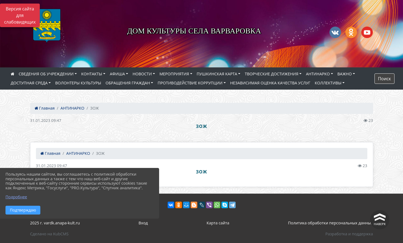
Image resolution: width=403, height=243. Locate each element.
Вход (143, 222)
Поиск (384, 79)
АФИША (117, 73)
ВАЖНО (344, 73)
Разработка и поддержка (349, 233)
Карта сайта (218, 222)
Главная (45, 108)
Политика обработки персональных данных (330, 222)
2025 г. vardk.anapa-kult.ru (55, 222)
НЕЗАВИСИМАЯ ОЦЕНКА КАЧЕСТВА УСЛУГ (270, 82)
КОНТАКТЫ (91, 73)
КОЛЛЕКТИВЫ (328, 82)
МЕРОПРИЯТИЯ (174, 73)
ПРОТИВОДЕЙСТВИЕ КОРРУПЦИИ (189, 82)
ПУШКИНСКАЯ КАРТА (217, 73)
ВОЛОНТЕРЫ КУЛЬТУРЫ (78, 82)
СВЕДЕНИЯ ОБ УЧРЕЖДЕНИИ (46, 73)
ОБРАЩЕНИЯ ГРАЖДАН (128, 82)
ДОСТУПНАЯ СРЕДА (29, 82)
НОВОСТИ (142, 73)
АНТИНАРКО (318, 73)
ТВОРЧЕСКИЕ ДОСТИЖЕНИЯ (271, 73)
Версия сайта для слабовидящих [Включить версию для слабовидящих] (20, 15)
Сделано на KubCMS (49, 233)
